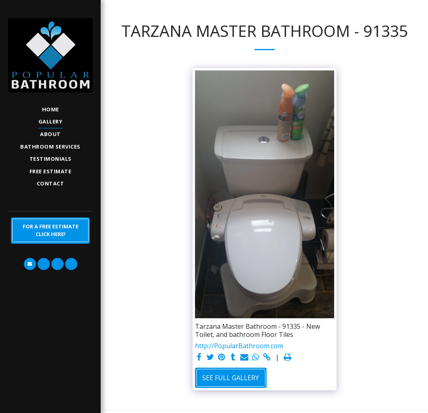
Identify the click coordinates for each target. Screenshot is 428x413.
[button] (30, 264)
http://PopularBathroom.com (239, 346)
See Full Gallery (230, 377)
